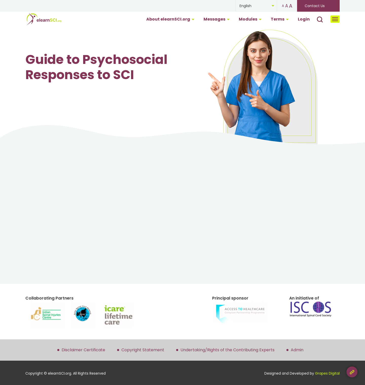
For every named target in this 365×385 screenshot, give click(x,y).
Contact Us (315, 5)
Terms (280, 19)
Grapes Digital (327, 373)
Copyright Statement (142, 350)
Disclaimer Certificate (83, 350)
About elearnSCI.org (170, 19)
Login (304, 19)
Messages (217, 19)
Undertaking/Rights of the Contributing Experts (227, 350)
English (245, 5)
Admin (297, 350)
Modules (250, 19)
